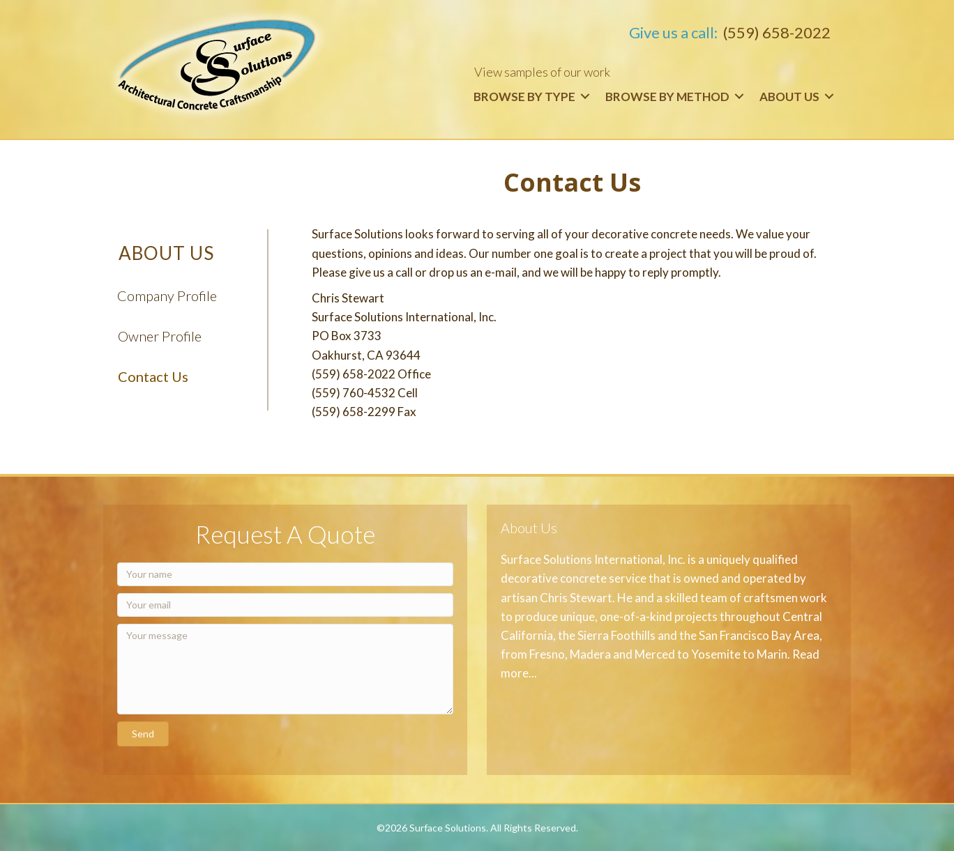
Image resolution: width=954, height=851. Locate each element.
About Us (789, 96)
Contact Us (153, 376)
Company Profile (167, 295)
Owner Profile (160, 336)
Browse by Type (524, 96)
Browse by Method (667, 96)
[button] (143, 733)
